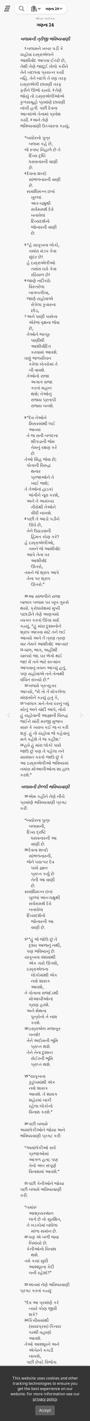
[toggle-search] (21, 8)
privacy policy (45, 1399)
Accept (45, 1410)
